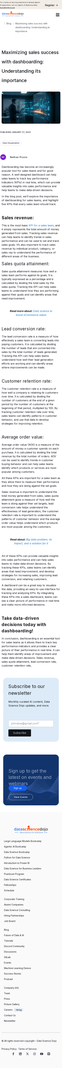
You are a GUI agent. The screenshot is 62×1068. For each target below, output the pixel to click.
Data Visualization (11, 143)
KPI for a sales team (41, 225)
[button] (57, 15)
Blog (8, 23)
